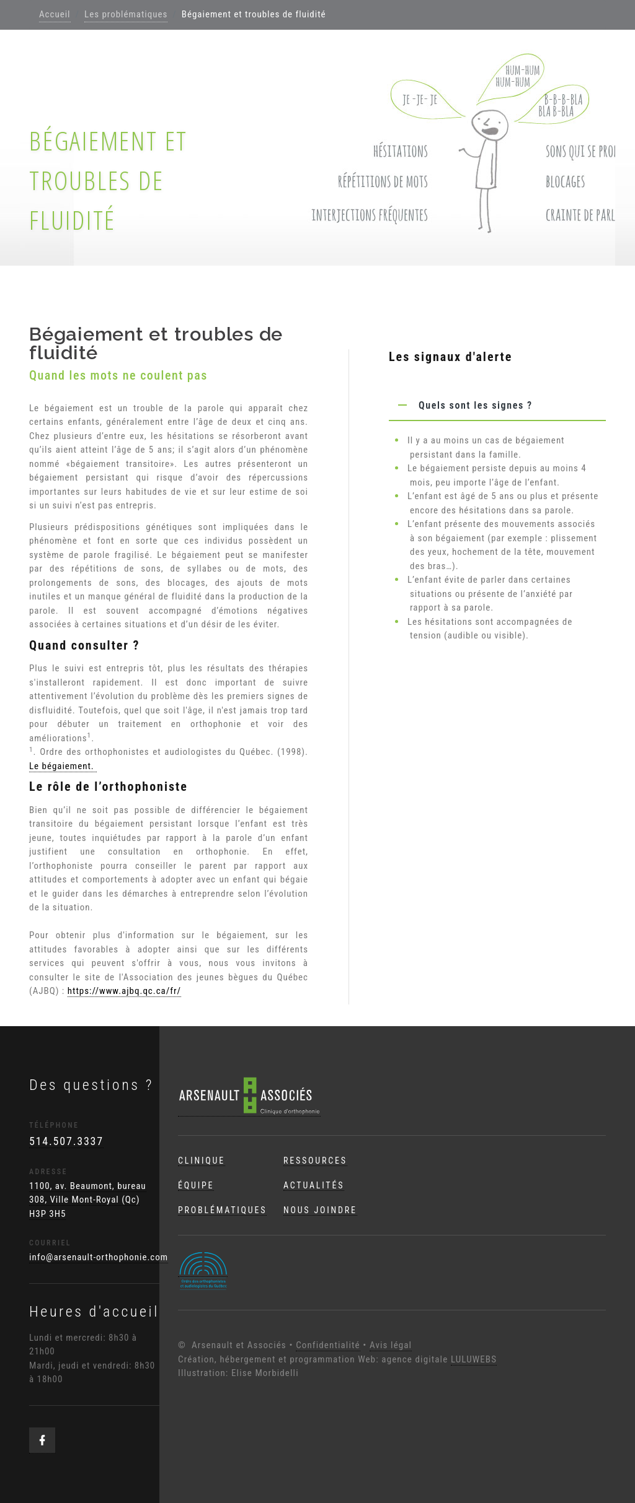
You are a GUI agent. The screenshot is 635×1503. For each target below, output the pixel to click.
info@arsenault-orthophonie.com (98, 1257)
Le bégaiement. (63, 766)
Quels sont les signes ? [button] (461, 405)
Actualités (313, 1185)
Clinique (201, 1160)
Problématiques (222, 1210)
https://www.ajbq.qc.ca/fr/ (124, 990)
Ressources (315, 1160)
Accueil (55, 14)
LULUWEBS (474, 1359)
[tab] (497, 405)
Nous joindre (320, 1210)
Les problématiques (125, 14)
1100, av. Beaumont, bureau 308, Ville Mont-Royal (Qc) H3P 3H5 (87, 1199)
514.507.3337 (66, 1141)
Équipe (196, 1185)
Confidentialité (328, 1345)
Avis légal (391, 1345)
